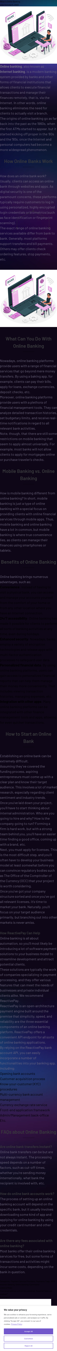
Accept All (28, 1331)
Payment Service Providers (23, 1281)
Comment (5, 1297)
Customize (28, 1338)
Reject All (28, 1346)
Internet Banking (7, 1284)
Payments (40, 1281)
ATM (53, 1281)
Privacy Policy (16, 1324)
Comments (34, 1284)
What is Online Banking (10, 1)
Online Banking (22, 1284)
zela (2, 4)
